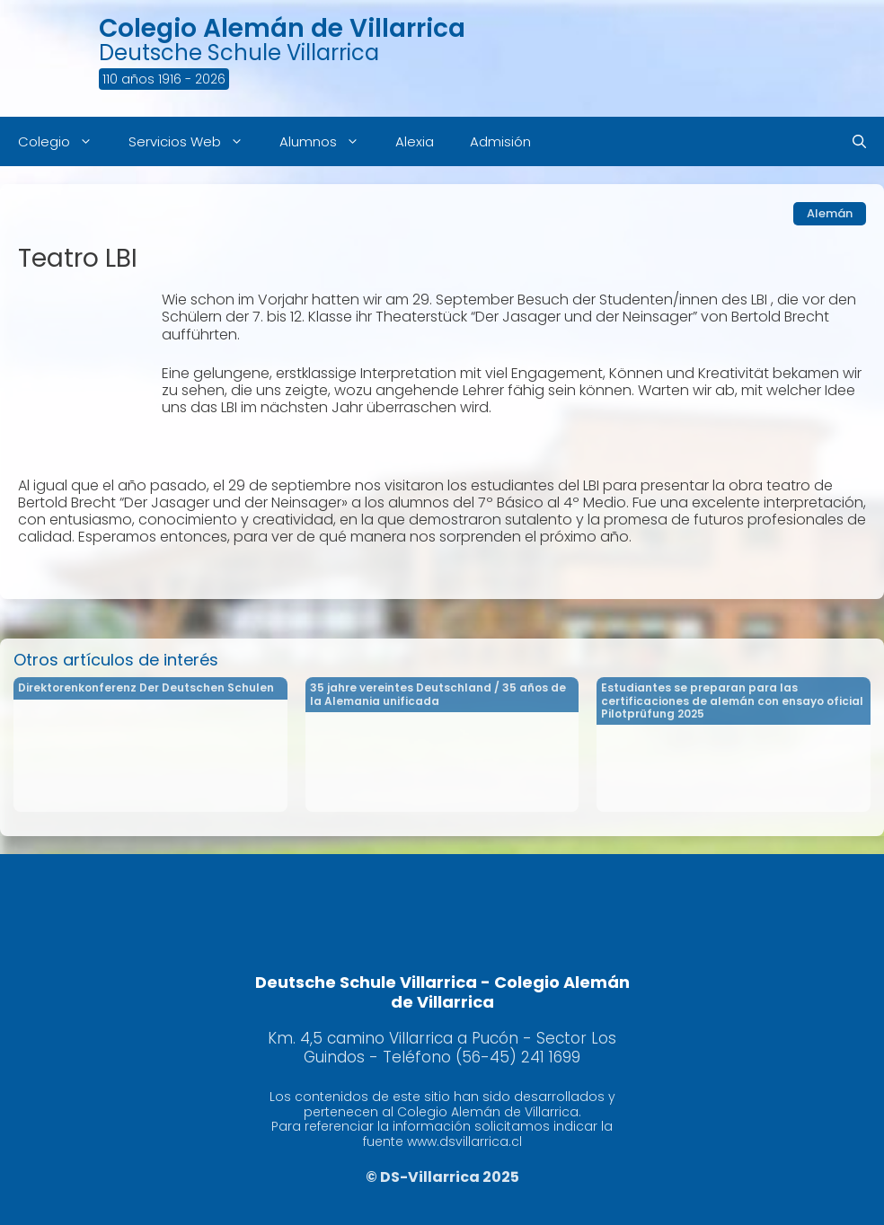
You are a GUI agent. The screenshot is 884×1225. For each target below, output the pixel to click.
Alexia (414, 141)
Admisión (500, 141)
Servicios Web (194, 141)
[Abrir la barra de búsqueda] (859, 141)
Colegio (64, 141)
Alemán (830, 213)
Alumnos (328, 141)
